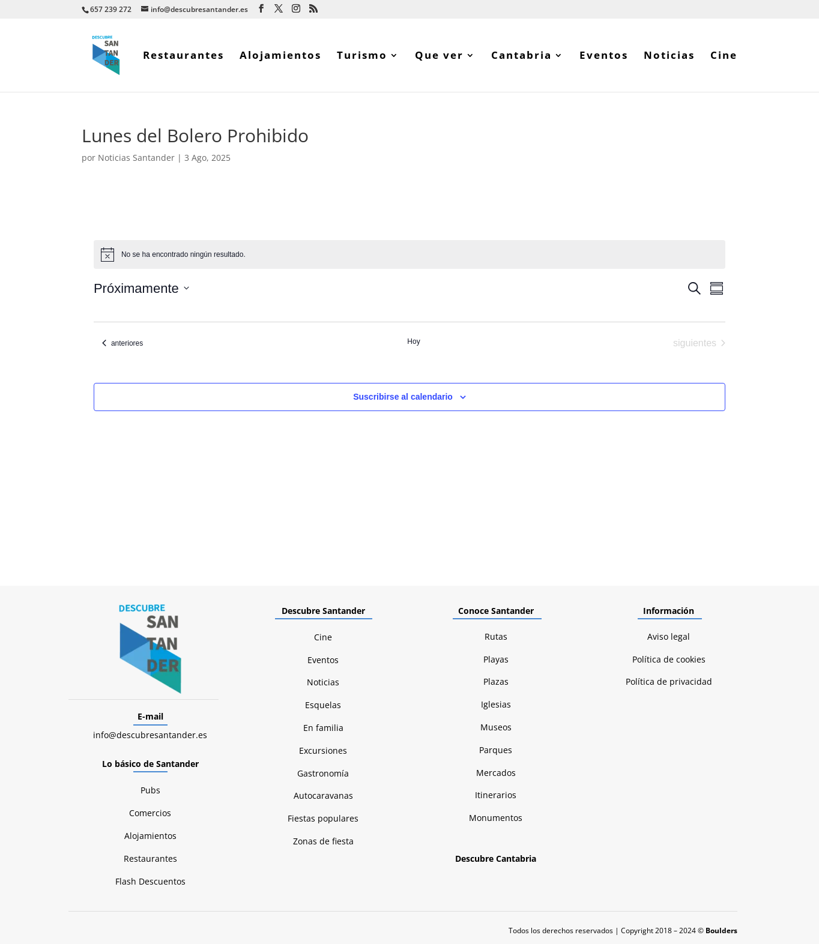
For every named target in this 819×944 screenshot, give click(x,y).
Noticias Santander (136, 157)
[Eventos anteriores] (122, 343)
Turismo (362, 56)
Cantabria (521, 56)
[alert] (409, 254)
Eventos (603, 56)
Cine (723, 56)
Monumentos (495, 817)
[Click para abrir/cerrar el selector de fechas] (141, 288)
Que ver (439, 56)
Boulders (721, 930)
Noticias (669, 56)
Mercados (496, 772)
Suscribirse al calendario (403, 396)
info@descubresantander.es (150, 735)
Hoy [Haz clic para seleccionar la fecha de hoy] (413, 341)
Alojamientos (280, 56)
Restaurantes (183, 56)
